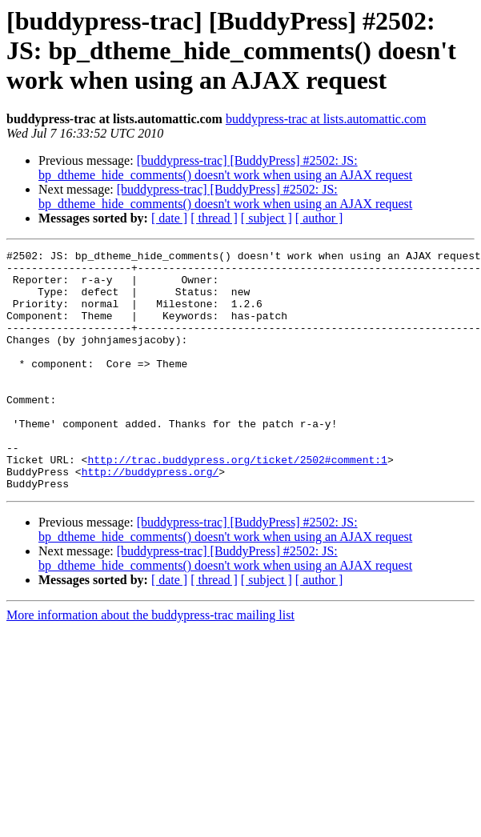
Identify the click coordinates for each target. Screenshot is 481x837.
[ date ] (169, 218)
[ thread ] (214, 218)
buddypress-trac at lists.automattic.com (326, 119)
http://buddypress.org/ (150, 517)
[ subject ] (266, 218)
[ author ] (319, 218)
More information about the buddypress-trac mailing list (150, 663)
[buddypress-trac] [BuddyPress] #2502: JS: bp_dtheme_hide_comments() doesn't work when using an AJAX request (225, 168)
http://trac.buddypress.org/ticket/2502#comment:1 (237, 502)
